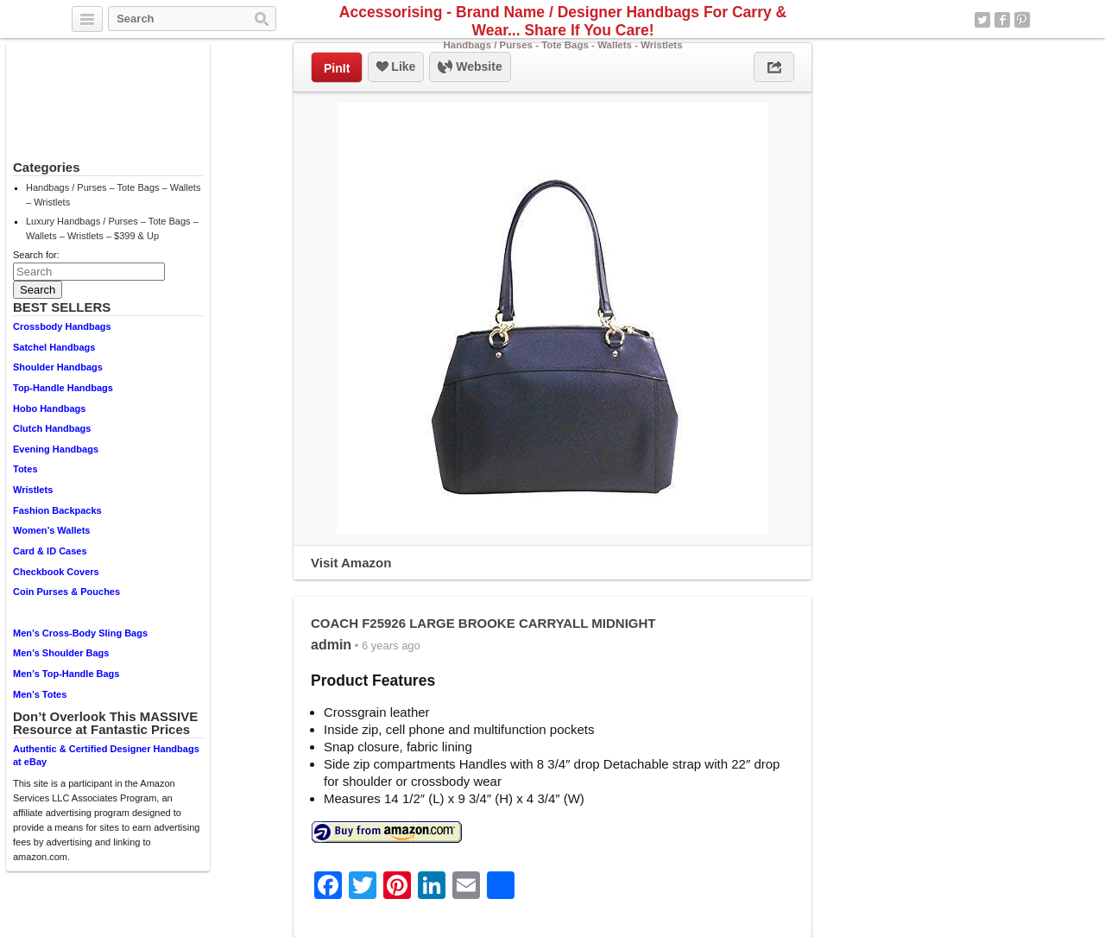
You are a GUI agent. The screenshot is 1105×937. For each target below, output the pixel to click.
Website (470, 67)
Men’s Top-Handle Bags (66, 673)
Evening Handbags (55, 449)
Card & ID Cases (50, 551)
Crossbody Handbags (62, 326)
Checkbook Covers (56, 572)
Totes (25, 469)
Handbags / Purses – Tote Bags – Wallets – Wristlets (113, 194)
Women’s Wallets (51, 530)
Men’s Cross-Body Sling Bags (80, 633)
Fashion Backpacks (57, 510)
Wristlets (33, 489)
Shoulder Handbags (58, 367)
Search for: (36, 255)
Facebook (1002, 19)
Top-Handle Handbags (63, 388)
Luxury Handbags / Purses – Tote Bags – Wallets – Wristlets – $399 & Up (112, 228)
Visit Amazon (351, 562)
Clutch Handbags (52, 428)
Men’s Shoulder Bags (61, 653)
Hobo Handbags (49, 408)
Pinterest (1022, 19)
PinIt (337, 68)
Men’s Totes (39, 694)
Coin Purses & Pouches (66, 591)
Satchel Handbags (54, 347)
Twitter (982, 19)
